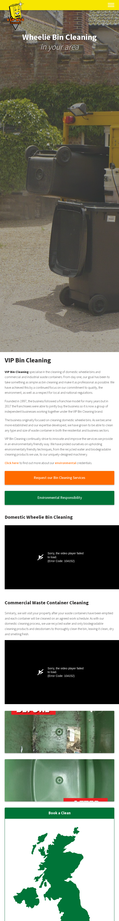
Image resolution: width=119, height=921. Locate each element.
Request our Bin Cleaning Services (59, 477)
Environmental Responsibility (59, 497)
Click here (12, 463)
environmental (65, 463)
